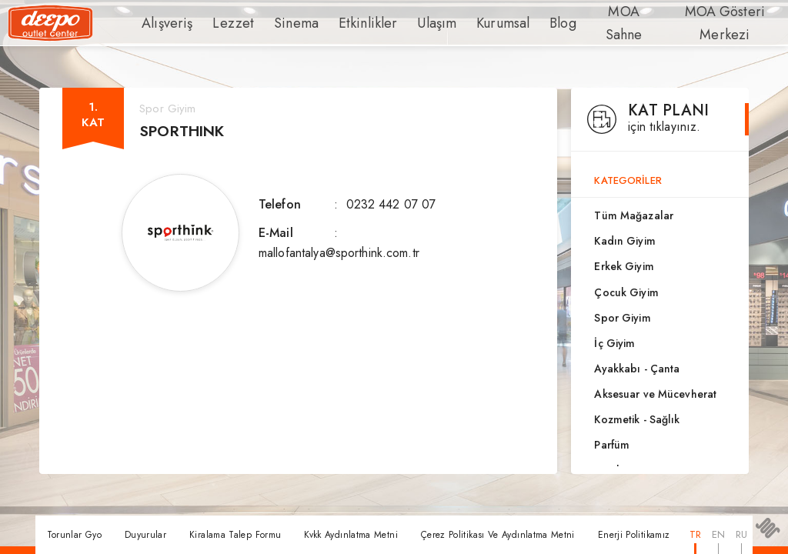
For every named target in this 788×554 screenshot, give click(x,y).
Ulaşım (402, 23)
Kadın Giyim (624, 241)
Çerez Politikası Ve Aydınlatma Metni (498, 535)
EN (718, 534)
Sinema (278, 23)
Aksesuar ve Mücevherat (655, 394)
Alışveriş (163, 23)
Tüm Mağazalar (633, 215)
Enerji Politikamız (633, 535)
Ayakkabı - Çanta (636, 368)
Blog (519, 23)
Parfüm (611, 444)
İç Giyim (614, 343)
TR (695, 534)
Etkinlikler (340, 23)
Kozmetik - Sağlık (636, 419)
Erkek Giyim (623, 266)
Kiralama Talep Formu (235, 535)
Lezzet (222, 23)
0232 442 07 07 (391, 204)
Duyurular (145, 535)
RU (741, 534)
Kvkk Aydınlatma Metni (351, 535)
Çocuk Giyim (626, 292)
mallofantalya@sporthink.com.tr (339, 253)
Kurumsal (463, 23)
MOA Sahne (584, 23)
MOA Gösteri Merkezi (691, 23)
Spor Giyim (622, 317)
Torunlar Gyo (74, 535)
